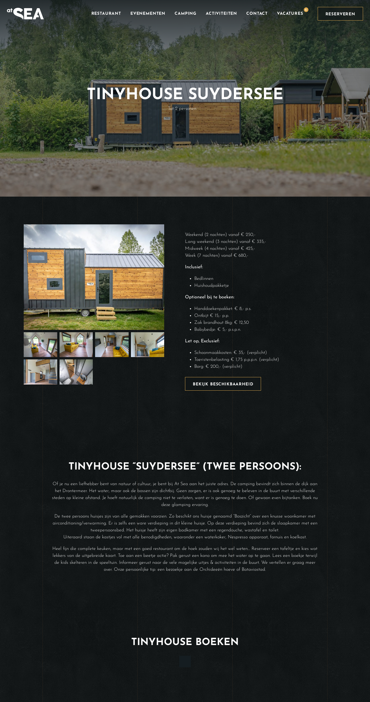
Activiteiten (221, 14)
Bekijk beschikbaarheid (223, 384)
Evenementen (147, 14)
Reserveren (340, 14)
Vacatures (292, 11)
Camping (186, 14)
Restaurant (106, 14)
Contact (257, 14)
